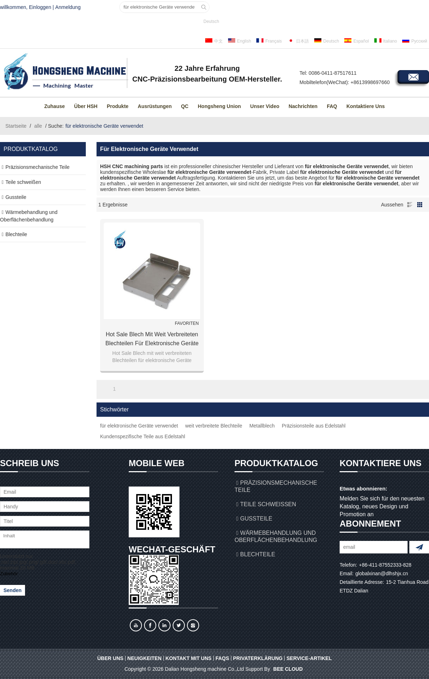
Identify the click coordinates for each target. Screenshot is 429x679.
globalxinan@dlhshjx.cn (381, 573)
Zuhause (54, 106)
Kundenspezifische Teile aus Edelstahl (142, 436)
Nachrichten (303, 106)
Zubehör (9, 573)
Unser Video (264, 106)
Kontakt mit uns (189, 658)
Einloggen (40, 7)
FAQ (332, 106)
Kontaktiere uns (365, 106)
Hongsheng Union (219, 106)
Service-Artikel (309, 658)
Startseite (15, 126)
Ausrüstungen (155, 106)
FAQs (222, 658)
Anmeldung (68, 7)
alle (38, 126)
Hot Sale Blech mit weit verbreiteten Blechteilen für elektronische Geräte (152, 338)
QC (184, 106)
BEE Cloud (287, 668)
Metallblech (262, 426)
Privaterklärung (258, 658)
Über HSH (85, 106)
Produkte (118, 106)
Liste (409, 204)
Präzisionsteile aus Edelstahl (313, 426)
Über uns (110, 658)
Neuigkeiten (144, 658)
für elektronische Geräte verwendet (139, 426)
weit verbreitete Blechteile (213, 426)
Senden (13, 590)
